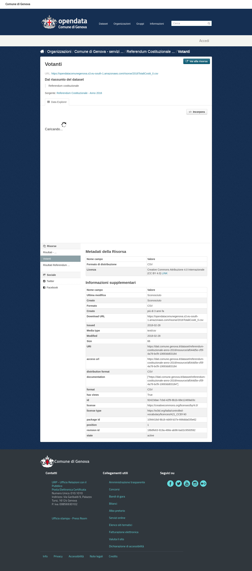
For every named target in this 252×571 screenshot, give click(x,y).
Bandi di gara (117, 496)
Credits (113, 556)
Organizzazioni (122, 23)
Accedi (204, 40)
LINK (165, 273)
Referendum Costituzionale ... (151, 51)
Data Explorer (57, 102)
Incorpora (197, 111)
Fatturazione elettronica (124, 532)
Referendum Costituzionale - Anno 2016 (79, 93)
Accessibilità (76, 556)
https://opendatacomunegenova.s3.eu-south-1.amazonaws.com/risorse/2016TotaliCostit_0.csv (104, 73)
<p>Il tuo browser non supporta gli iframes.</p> (126, 179)
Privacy (58, 556)
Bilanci (113, 503)
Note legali (96, 556)
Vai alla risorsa (197, 61)
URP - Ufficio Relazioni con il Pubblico (69, 484)
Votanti (184, 51)
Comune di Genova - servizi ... (99, 51)
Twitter (48, 281)
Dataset (103, 23)
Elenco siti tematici (120, 525)
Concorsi (114, 489)
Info (45, 556)
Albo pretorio (117, 510)
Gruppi (140, 23)
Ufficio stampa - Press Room (69, 518)
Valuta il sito (116, 539)
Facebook (50, 287)
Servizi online (117, 518)
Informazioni (157, 23)
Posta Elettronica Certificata (69, 489)
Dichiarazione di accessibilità (126, 546)
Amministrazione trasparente (127, 482)
